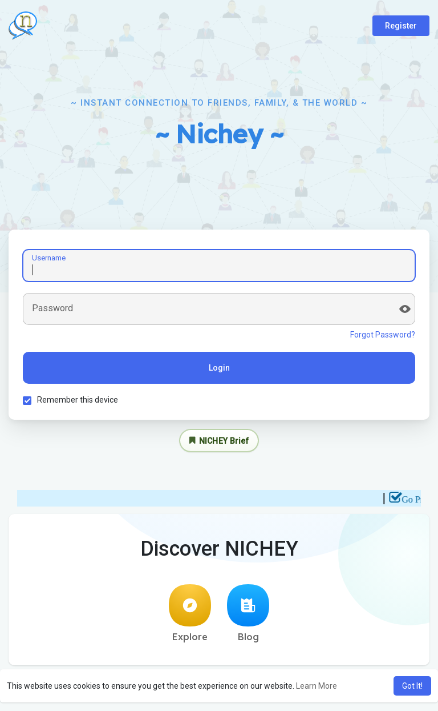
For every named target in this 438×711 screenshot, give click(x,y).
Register (401, 25)
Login (219, 367)
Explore (190, 613)
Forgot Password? (382, 334)
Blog (248, 613)
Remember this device (77, 399)
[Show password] (405, 309)
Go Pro (418, 499)
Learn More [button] (316, 685)
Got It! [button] (412, 685)
